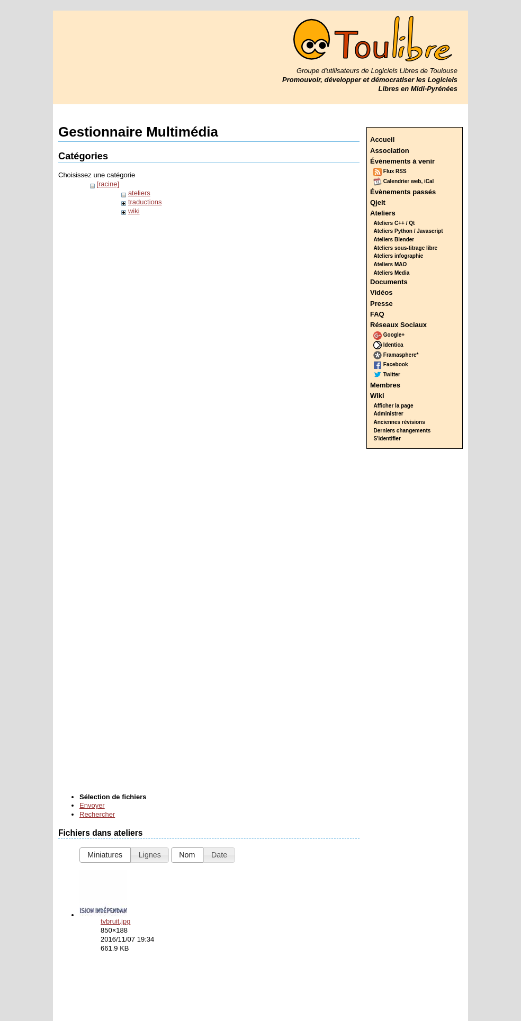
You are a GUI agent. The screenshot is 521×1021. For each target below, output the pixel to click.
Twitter (386, 374)
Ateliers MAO (390, 264)
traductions (145, 202)
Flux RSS (390, 171)
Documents (389, 282)
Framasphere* (395, 355)
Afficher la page (394, 406)
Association (389, 151)
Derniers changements (402, 430)
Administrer (388, 414)
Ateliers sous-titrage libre (406, 248)
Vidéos (381, 292)
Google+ (389, 335)
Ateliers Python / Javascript (408, 231)
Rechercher (97, 814)
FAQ (377, 314)
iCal (429, 181)
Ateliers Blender (394, 239)
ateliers (139, 193)
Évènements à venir (402, 161)
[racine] (107, 184)
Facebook (390, 364)
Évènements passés (403, 192)
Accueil (382, 139)
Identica (388, 345)
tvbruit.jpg (115, 921)
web (416, 181)
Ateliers (383, 213)
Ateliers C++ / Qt (394, 223)
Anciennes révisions (399, 422)
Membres (385, 385)
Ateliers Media (392, 273)
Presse (381, 304)
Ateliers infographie (399, 256)
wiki (134, 211)
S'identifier (387, 438)
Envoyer (92, 805)
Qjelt (377, 202)
